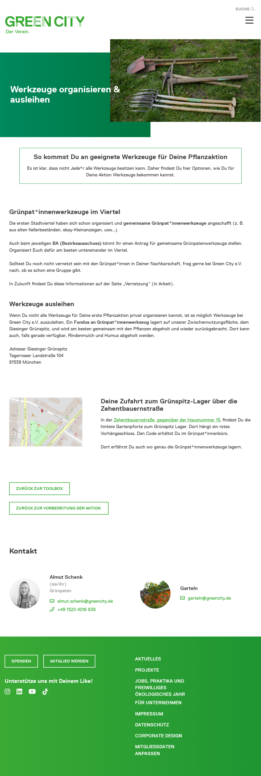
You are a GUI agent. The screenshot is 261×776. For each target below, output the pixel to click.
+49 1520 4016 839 (76, 609)
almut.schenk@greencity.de (85, 601)
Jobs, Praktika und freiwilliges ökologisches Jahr (160, 687)
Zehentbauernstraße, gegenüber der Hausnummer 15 (167, 420)
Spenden (21, 661)
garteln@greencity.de (209, 598)
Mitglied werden (69, 661)
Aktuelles (148, 659)
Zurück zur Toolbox (39, 488)
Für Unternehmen (158, 703)
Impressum (149, 714)
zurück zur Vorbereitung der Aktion (59, 508)
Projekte (147, 670)
